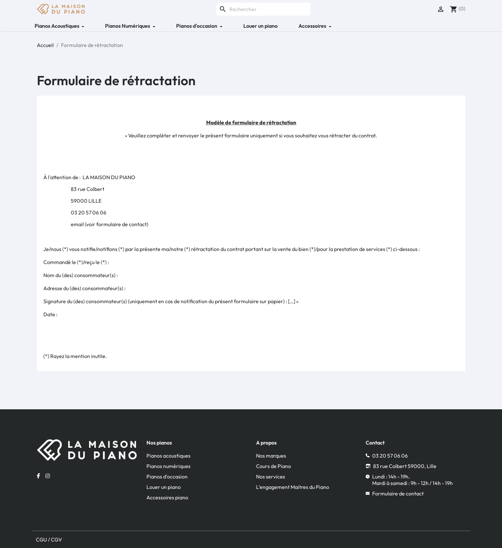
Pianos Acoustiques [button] (57, 26)
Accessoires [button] (312, 26)
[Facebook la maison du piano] (38, 476)
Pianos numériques (168, 466)
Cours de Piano (273, 466)
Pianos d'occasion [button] (197, 26)
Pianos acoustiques (168, 455)
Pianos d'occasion (167, 476)
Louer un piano (260, 26)
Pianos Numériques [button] (128, 26)
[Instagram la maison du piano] (47, 476)
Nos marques (271, 455)
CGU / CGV (49, 539)
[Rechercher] (263, 9)
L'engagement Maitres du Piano (292, 487)
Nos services (270, 476)
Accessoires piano (167, 497)
